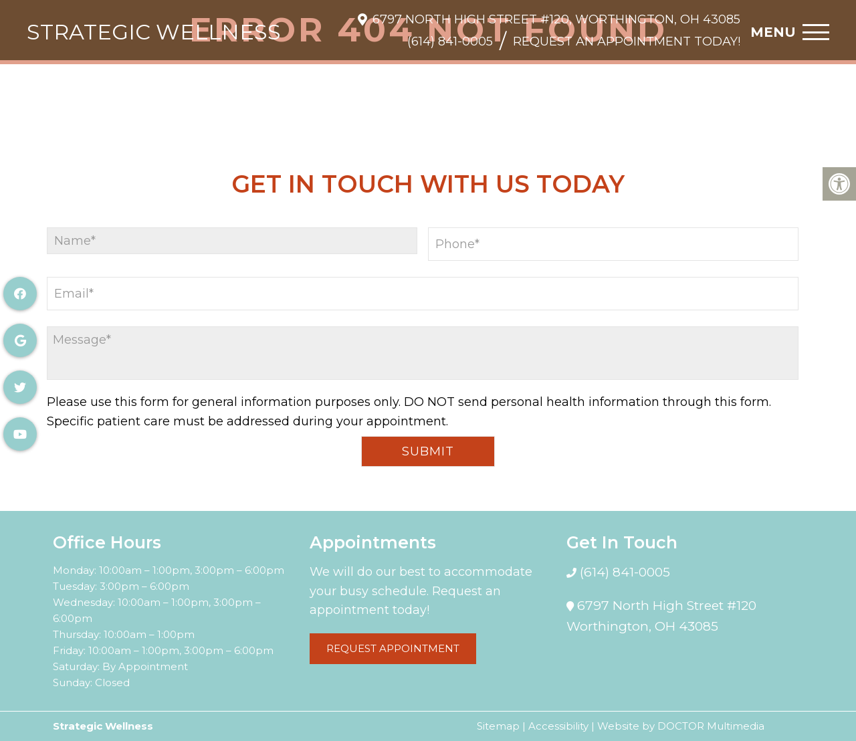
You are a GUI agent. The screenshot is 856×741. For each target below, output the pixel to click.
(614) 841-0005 (450, 41)
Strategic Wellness (154, 32)
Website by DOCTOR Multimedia (680, 726)
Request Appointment (392, 648)
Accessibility (558, 726)
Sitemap (498, 726)
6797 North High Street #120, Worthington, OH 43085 (556, 19)
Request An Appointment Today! (626, 41)
